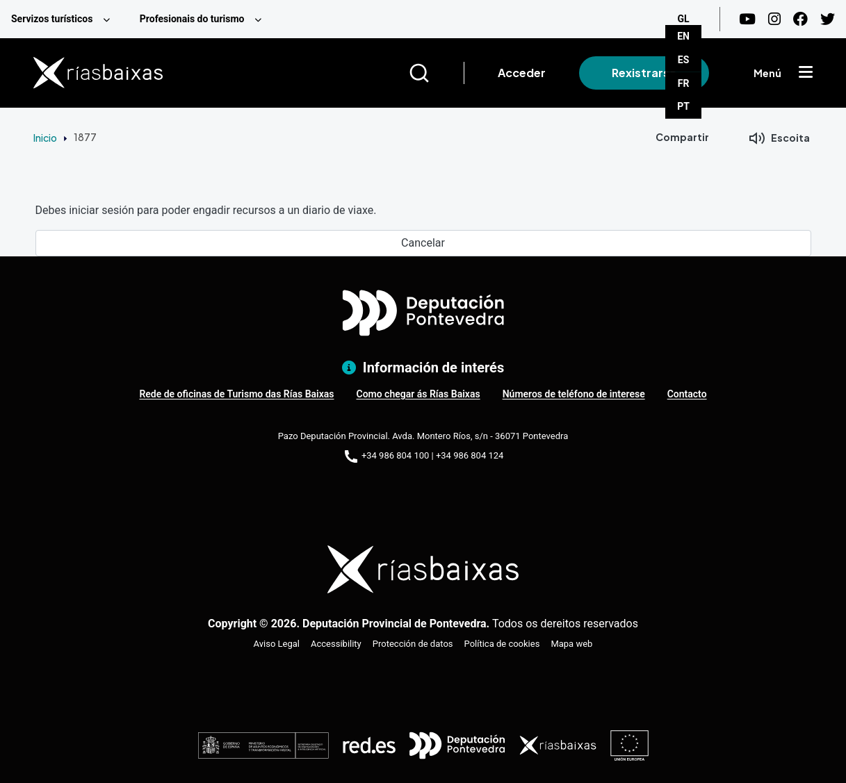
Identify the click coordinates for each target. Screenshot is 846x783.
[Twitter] (827, 19)
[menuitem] (64, 19)
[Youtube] (747, 19)
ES (684, 59)
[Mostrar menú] (806, 73)
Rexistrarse (644, 72)
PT (683, 106)
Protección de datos (413, 643)
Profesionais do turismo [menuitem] (192, 18)
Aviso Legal (277, 643)
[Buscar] (436, 73)
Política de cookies (502, 643)
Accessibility (336, 643)
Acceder (522, 72)
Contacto (687, 393)
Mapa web (571, 643)
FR (684, 83)
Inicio (45, 137)
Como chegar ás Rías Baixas (418, 393)
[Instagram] (774, 19)
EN (683, 36)
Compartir (682, 137)
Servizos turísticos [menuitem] (51, 18)
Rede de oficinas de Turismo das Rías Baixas (236, 393)
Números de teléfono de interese (574, 393)
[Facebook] (800, 19)
